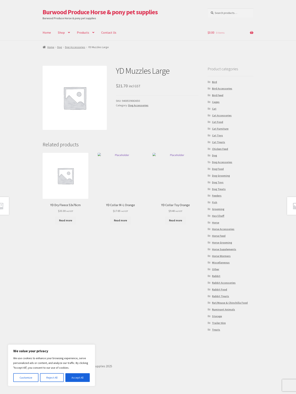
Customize (26, 377)
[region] (51, 365)
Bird (214, 82)
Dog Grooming (221, 175)
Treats (216, 329)
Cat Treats (218, 142)
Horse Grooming (222, 242)
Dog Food (218, 169)
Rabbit (216, 276)
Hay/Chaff (218, 216)
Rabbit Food (219, 289)
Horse (215, 222)
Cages (216, 102)
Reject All (51, 377)
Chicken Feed (220, 149)
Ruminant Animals (223, 309)
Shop (61, 32)
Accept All (77, 377)
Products (83, 32)
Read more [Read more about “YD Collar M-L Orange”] (120, 220)
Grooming (218, 209)
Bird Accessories (222, 88)
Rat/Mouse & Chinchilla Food (230, 303)
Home (47, 32)
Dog (59, 47)
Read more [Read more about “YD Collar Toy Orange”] (175, 220)
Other (215, 269)
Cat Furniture (220, 128)
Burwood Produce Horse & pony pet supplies (100, 12)
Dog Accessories (75, 47)
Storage (217, 316)
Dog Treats (219, 189)
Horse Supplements (224, 249)
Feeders (217, 195)
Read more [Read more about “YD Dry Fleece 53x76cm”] (65, 220)
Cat (214, 108)
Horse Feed (218, 236)
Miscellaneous (221, 262)
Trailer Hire (219, 323)
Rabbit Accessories (224, 283)
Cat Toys (217, 135)
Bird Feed (217, 95)
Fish (214, 202)
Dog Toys (217, 182)
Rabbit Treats (220, 296)
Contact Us (108, 32)
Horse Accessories (223, 229)
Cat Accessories (222, 115)
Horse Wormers (221, 256)
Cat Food (217, 122)
